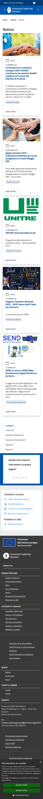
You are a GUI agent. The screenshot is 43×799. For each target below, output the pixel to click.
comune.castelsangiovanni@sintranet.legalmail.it (21, 722)
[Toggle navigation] (4, 9)
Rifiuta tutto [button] (21, 790)
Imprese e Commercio (13, 622)
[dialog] (21, 779)
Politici (8, 592)
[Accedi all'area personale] (34, 3)
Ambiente (13, 650)
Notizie (10, 61)
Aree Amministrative (13, 581)
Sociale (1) (10, 444)
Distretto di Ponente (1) (15, 435)
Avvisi (7, 679)
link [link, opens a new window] (9, 780)
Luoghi (8, 689)
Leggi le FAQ (10, 743)
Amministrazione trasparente (20, 758)
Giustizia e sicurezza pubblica (20, 643)
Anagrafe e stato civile (14, 611)
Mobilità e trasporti (12, 629)
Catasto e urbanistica (13, 625)
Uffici (7, 585)
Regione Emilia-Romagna (13, 2)
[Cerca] (38, 10)
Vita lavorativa (11, 618)
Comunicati (9, 675)
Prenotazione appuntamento (16, 736)
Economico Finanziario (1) (15, 440)
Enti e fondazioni (11, 588)
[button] (21, 795)
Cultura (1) (10, 430)
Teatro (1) (9, 449)
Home (5, 19)
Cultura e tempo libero (14, 614)
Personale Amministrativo (15, 596)
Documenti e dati (12, 600)
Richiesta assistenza (13, 747)
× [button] (40, 762)
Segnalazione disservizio (14, 739)
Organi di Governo (12, 577)
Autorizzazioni (14, 658)
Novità (13, 19)
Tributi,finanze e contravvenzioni (22, 647)
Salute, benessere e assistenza (21, 654)
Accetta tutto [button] (21, 785)
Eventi (7, 693)
